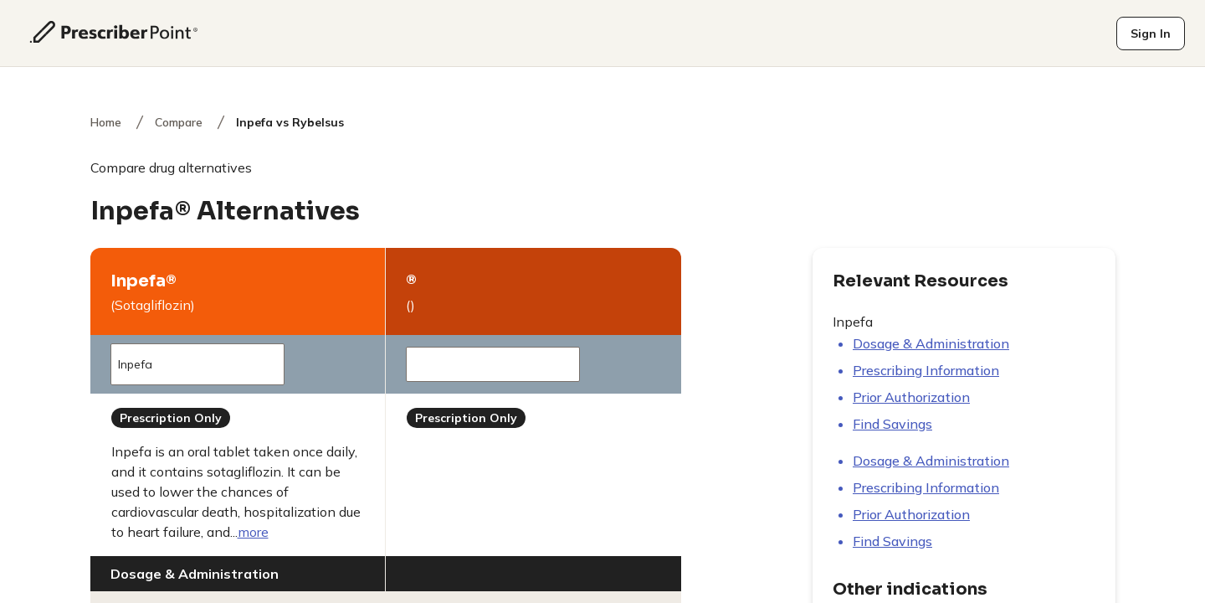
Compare (179, 122)
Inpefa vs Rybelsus (290, 122)
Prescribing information (926, 370)
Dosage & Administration (931, 343)
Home (105, 122)
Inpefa (192, 364)
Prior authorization (911, 397)
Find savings (892, 423)
